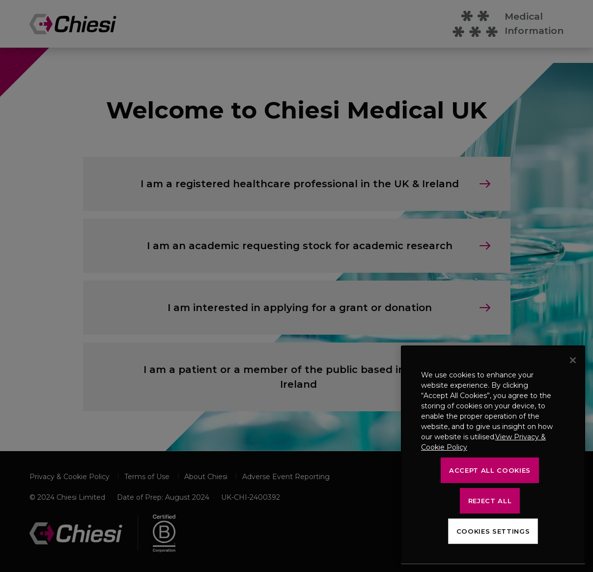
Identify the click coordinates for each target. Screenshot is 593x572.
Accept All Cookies (490, 470)
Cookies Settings (493, 531)
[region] (493, 454)
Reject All (490, 501)
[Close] (573, 360)
